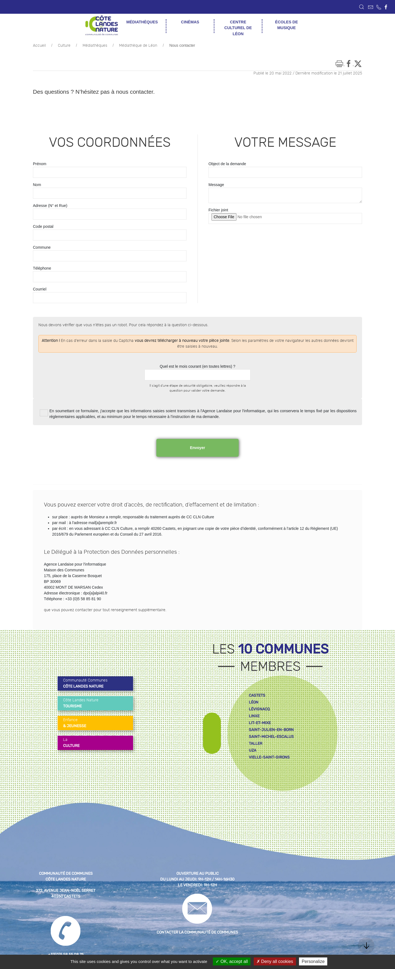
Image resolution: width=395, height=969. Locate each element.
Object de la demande (227, 164)
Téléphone (42, 268)
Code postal (43, 226)
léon (253, 702)
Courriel (39, 289)
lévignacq (259, 709)
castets (257, 695)
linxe (254, 716)
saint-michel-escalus (271, 736)
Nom (37, 184)
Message (216, 184)
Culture (64, 46)
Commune (42, 247)
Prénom (39, 164)
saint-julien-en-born (271, 729)
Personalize (313, 961)
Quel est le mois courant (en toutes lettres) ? (197, 366)
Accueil (39, 46)
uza (252, 750)
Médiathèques (95, 46)
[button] (361, 7)
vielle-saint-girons (269, 757)
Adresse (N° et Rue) (50, 205)
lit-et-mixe (260, 723)
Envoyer (197, 447)
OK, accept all (232, 961)
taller (255, 743)
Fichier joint (218, 210)
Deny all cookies (274, 961)
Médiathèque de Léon (138, 46)
